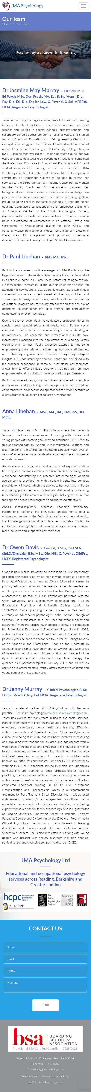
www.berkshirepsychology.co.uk (66, 713)
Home (6, 24)
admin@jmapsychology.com (48, 1069)
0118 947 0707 (50, 1063)
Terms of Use (29, 1076)
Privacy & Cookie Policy (55, 1076)
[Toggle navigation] (83, 6)
